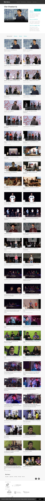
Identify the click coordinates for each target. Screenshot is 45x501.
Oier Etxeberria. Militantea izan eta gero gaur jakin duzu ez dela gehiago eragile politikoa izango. (31, 373)
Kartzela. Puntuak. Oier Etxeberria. (29, 202)
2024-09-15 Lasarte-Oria (35, 25)
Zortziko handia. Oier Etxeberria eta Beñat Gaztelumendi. (12, 96)
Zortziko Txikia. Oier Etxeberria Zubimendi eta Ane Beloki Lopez (31, 157)
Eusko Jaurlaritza (9, 492)
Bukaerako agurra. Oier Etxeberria (10, 172)
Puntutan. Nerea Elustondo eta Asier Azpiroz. (31, 65)
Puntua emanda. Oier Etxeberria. (29, 126)
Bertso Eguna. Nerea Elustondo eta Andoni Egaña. (31, 188)
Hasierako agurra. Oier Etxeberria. (29, 95)
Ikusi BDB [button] (37, 10)
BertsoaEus (8, 2)
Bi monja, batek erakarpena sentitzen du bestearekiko (30, 249)
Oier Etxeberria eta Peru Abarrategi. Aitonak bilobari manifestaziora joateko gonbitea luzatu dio (12, 467)
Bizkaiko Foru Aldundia (27, 492)
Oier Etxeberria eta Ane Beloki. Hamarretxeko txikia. (12, 327)
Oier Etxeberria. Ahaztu (27, 451)
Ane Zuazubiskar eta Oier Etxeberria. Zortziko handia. (31, 357)
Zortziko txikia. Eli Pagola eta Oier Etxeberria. (31, 80)
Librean (16, 485)
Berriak (23, 476)
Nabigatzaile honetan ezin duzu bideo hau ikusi (16, 15)
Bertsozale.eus (8, 485)
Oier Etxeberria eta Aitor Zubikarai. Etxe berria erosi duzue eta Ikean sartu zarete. (31, 389)
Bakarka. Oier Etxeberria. (28, 49)
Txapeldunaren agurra (8, 233)
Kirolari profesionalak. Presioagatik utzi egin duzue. (12, 249)
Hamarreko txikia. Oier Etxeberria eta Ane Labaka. (12, 142)
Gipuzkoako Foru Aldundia (18, 492)
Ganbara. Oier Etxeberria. (9, 111)
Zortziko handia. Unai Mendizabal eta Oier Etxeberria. (30, 142)
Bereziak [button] (35, 2)
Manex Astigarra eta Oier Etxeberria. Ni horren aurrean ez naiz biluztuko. (12, 372)
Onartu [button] (40, 499)
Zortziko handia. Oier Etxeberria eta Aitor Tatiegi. (30, 219)
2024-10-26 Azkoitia (34, 19)
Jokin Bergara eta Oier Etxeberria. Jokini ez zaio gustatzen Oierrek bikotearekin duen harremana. (13, 389)
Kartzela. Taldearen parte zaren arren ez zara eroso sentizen (31, 234)
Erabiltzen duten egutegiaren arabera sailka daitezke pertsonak (31, 280)
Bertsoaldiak (9, 36)
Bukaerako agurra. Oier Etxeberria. (10, 49)
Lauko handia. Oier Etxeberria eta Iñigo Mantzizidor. (11, 157)
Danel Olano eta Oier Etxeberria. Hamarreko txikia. (31, 342)
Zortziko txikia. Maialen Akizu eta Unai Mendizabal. (11, 127)
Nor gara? (6, 476)
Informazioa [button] (23, 2)
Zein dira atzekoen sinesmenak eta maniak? (31, 294)
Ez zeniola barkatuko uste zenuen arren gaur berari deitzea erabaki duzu (31, 265)
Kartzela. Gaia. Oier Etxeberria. (10, 202)
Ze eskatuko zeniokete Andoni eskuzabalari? (12, 279)
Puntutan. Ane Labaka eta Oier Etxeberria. (12, 65)
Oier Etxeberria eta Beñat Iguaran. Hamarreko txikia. (31, 310)
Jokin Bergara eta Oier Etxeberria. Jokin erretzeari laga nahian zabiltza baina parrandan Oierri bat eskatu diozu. (12, 405)
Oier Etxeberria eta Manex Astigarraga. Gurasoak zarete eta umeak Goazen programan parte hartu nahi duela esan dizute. (31, 405)
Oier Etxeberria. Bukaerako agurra (29, 435)
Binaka (20, 36)
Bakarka (15, 36)
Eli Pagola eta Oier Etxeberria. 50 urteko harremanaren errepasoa (11, 452)
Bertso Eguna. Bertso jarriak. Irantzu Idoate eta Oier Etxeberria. (12, 187)
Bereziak (19, 476)
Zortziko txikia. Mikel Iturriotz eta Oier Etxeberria (30, 173)
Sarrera (18, 2)
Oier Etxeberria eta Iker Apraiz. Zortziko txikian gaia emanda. (12, 436)
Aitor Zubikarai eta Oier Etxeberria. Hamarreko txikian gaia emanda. (31, 421)
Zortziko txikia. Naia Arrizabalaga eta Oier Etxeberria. (11, 219)
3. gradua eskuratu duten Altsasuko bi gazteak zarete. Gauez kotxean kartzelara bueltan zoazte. (12, 311)
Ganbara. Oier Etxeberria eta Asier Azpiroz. (12, 80)
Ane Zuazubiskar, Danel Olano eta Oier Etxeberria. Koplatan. (11, 342)
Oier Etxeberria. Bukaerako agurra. (10, 420)
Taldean (25, 36)
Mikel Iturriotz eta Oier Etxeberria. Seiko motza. (32, 326)
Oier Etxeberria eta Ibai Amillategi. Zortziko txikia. (12, 357)
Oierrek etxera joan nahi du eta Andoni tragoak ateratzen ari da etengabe (12, 295)
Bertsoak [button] (29, 2)
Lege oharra (11, 476)
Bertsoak (15, 476)
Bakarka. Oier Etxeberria (27, 466)
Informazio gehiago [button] (31, 499)
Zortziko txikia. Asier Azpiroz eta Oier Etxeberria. (30, 112)
